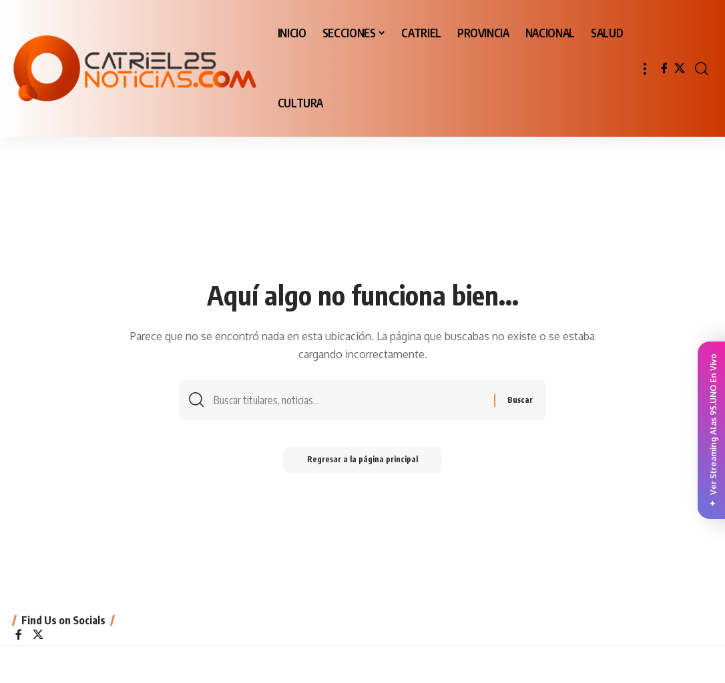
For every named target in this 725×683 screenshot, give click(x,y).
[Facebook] (664, 68)
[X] (679, 68)
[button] (645, 68)
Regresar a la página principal (362, 462)
